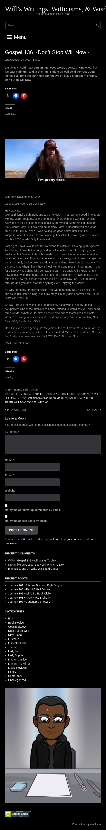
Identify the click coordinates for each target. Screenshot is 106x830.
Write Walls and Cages (45, 568)
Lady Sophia (16, 655)
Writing (43, 402)
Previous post (16, 410)
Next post (92, 410)
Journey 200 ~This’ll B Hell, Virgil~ (29, 589)
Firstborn (13, 639)
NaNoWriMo (40, 398)
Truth (9, 402)
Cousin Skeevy (17, 626)
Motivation (25, 398)
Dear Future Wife (18, 630)
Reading (54, 398)
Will (37, 59)
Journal (26, 394)
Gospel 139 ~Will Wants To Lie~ (36, 560)
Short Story (15, 675)
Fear (56, 394)
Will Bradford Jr (25, 402)
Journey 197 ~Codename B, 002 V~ (30, 601)
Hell (74, 394)
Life (7, 398)
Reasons (67, 398)
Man (13, 398)
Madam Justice (17, 659)
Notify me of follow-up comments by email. (33, 509)
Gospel (65, 394)
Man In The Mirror (19, 663)
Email (9, 475)
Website (10, 490)
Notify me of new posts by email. (26, 520)
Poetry (12, 671)
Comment (12, 431)
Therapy (79, 398)
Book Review (16, 622)
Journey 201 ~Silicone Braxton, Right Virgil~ (35, 585)
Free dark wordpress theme (86, 824)
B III (10, 618)
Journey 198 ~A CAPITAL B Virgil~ (29, 597)
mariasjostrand (17, 568)
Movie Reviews (17, 667)
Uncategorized (17, 680)
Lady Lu (38, 394)
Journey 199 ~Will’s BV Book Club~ (30, 593)
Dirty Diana (15, 634)
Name (9, 460)
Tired (89, 398)
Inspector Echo (17, 643)
